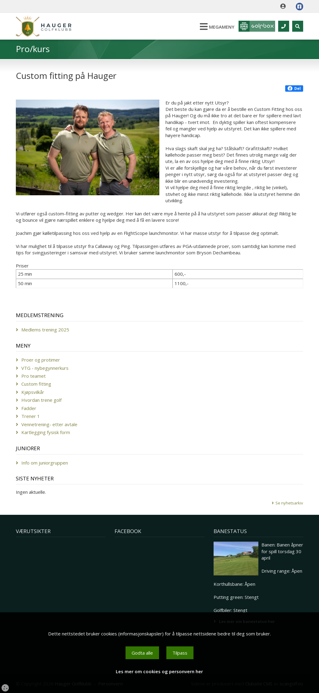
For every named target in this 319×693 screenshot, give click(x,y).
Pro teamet (33, 376)
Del (294, 88)
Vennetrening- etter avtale (49, 424)
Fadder (28, 408)
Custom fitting (36, 384)
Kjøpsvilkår (32, 392)
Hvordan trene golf (41, 400)
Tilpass (179, 653)
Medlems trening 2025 (45, 330)
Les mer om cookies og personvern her (159, 671)
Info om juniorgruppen (44, 463)
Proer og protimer (40, 360)
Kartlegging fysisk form (45, 432)
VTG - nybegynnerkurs (45, 368)
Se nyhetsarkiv (289, 503)
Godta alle (142, 653)
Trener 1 (30, 416)
